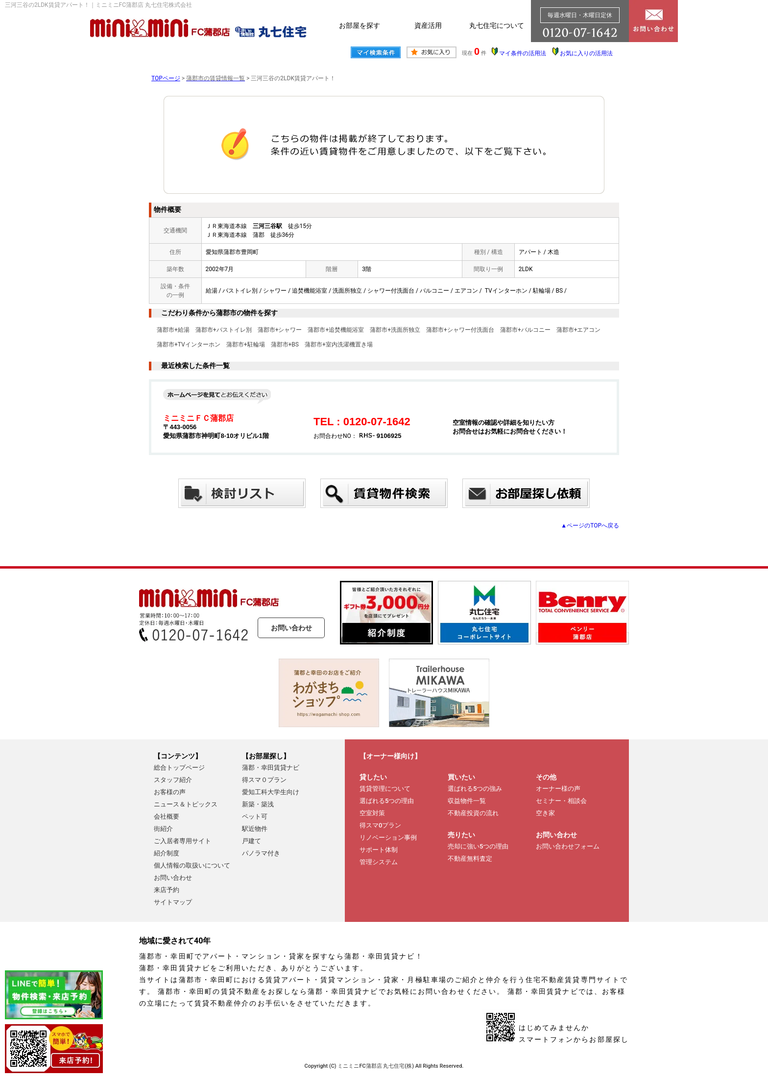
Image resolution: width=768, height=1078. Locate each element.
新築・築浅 (258, 804)
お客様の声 (170, 792)
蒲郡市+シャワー (280, 329)
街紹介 (163, 828)
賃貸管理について (385, 788)
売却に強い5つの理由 (478, 846)
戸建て (251, 841)
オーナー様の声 (558, 788)
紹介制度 (166, 853)
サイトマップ (173, 902)
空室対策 (372, 813)
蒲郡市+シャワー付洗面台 (460, 329)
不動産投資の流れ (473, 813)
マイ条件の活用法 (522, 53)
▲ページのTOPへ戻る (590, 525)
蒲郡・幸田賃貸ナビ (270, 767)
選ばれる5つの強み (475, 788)
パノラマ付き (261, 853)
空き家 (545, 813)
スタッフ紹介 (173, 779)
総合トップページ (179, 767)
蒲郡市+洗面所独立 (395, 329)
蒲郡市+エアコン (578, 329)
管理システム (379, 862)
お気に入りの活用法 (586, 53)
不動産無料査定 (470, 858)
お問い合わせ (291, 628)
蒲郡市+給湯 (173, 329)
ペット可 (254, 816)
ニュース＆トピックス (185, 804)
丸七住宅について (496, 25)
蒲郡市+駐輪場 (245, 344)
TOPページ (165, 78)
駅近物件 (254, 828)
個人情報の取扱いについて (192, 865)
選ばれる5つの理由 (387, 800)
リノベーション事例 (388, 837)
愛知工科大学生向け (270, 792)
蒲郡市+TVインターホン (188, 344)
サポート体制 (379, 849)
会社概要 (166, 816)
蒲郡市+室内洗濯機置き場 (339, 344)
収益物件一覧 (467, 800)
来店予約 (166, 890)
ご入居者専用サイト (182, 841)
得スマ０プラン (264, 779)
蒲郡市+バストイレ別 (223, 329)
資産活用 (428, 25)
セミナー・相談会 (561, 800)
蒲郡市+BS (285, 344)
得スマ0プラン (380, 825)
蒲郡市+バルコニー (525, 329)
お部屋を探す (359, 25)
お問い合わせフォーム (568, 846)
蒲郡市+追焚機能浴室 (336, 329)
